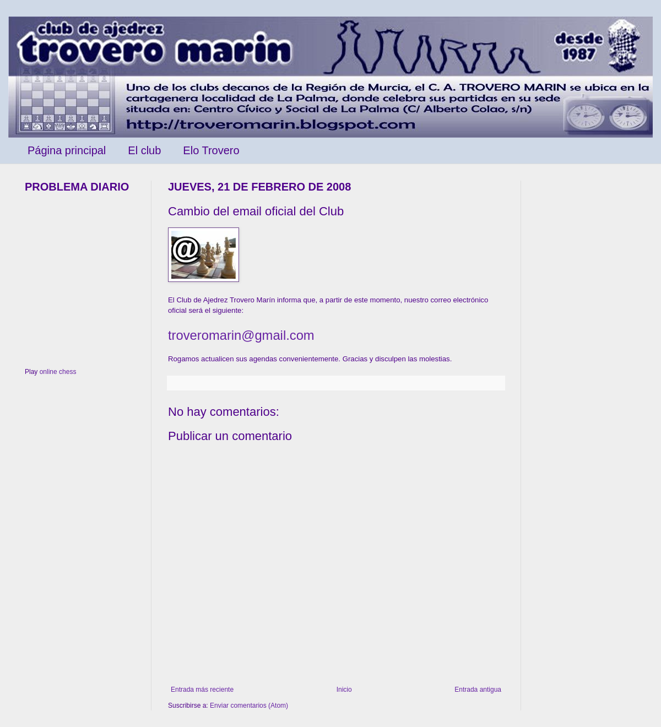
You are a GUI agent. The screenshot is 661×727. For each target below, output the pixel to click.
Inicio (344, 689)
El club (144, 150)
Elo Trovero (211, 150)
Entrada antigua (477, 689)
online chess (58, 372)
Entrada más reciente (202, 689)
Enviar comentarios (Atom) (249, 705)
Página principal (67, 150)
